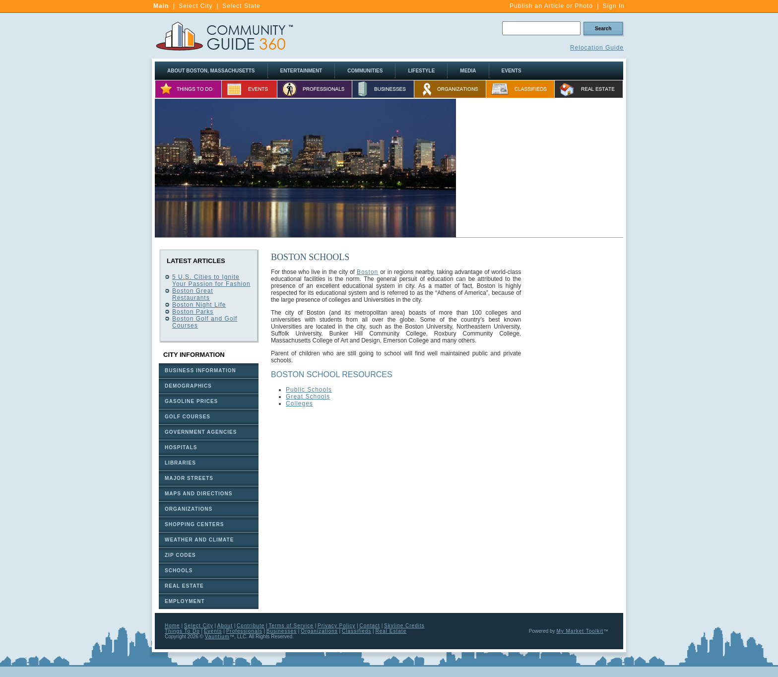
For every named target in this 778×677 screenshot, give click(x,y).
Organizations (319, 631)
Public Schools (309, 389)
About (225, 625)
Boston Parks (192, 311)
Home (172, 625)
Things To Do (182, 631)
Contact (369, 625)
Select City (195, 5)
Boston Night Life (199, 304)
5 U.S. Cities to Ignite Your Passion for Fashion (211, 280)
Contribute (250, 625)
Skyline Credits (404, 625)
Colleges (299, 403)
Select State (241, 5)
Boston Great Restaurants (192, 294)
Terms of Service (290, 625)
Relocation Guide (597, 47)
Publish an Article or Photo (551, 5)
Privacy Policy (336, 625)
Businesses (281, 631)
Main (161, 5)
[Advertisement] (539, 168)
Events (213, 631)
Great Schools (308, 396)
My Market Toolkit (579, 631)
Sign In (614, 5)
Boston (367, 272)
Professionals (244, 631)
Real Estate (391, 631)
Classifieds (356, 631)
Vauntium (217, 636)
